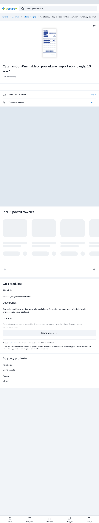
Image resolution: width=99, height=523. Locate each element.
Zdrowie (15, 17)
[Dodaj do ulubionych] (94, 26)
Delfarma (14, 343)
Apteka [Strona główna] (5, 17)
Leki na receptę (30, 17)
